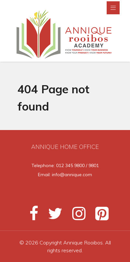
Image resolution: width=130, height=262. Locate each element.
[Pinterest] (98, 216)
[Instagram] (76, 216)
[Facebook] (31, 216)
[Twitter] (52, 216)
